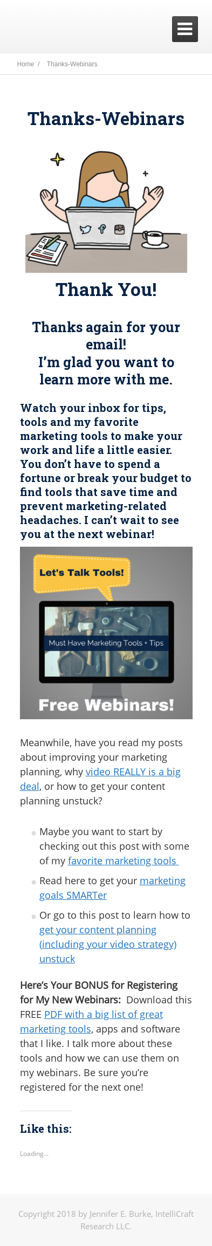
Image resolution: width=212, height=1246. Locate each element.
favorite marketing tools (123, 860)
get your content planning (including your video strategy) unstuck (107, 944)
